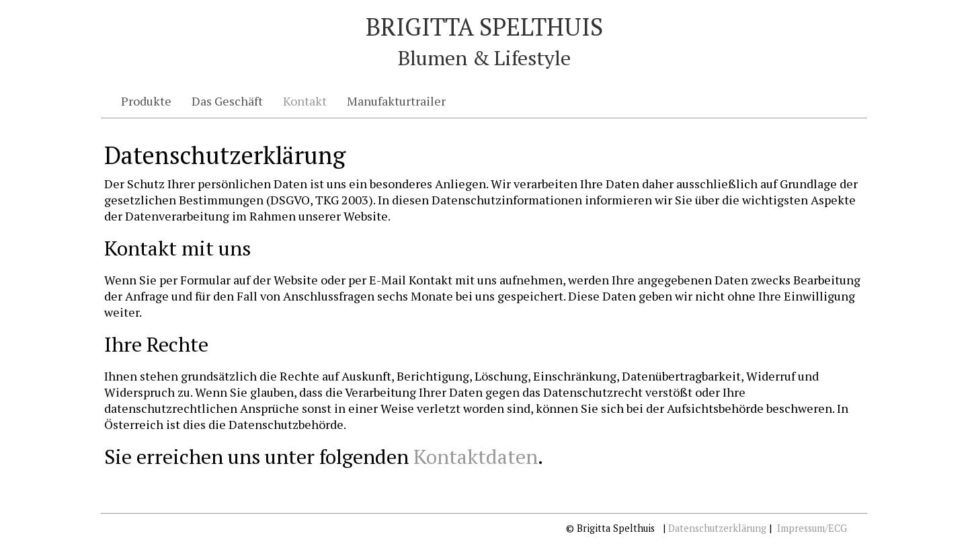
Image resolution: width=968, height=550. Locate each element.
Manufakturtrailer (396, 101)
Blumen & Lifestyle (484, 57)
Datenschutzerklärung (717, 528)
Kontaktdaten (475, 456)
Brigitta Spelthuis (484, 26)
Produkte (146, 101)
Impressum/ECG (812, 528)
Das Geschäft (227, 101)
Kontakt (305, 101)
